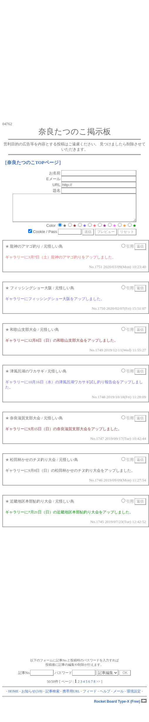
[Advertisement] (55, 61)
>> (98, 687)
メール (118, 696)
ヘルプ (105, 696)
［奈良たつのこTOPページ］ (32, 162)
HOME (13, 696)
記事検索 (52, 696)
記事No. (36, 678)
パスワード (75, 678)
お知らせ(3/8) (31, 696)
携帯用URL (71, 696)
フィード (90, 696)
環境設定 (134, 696)
